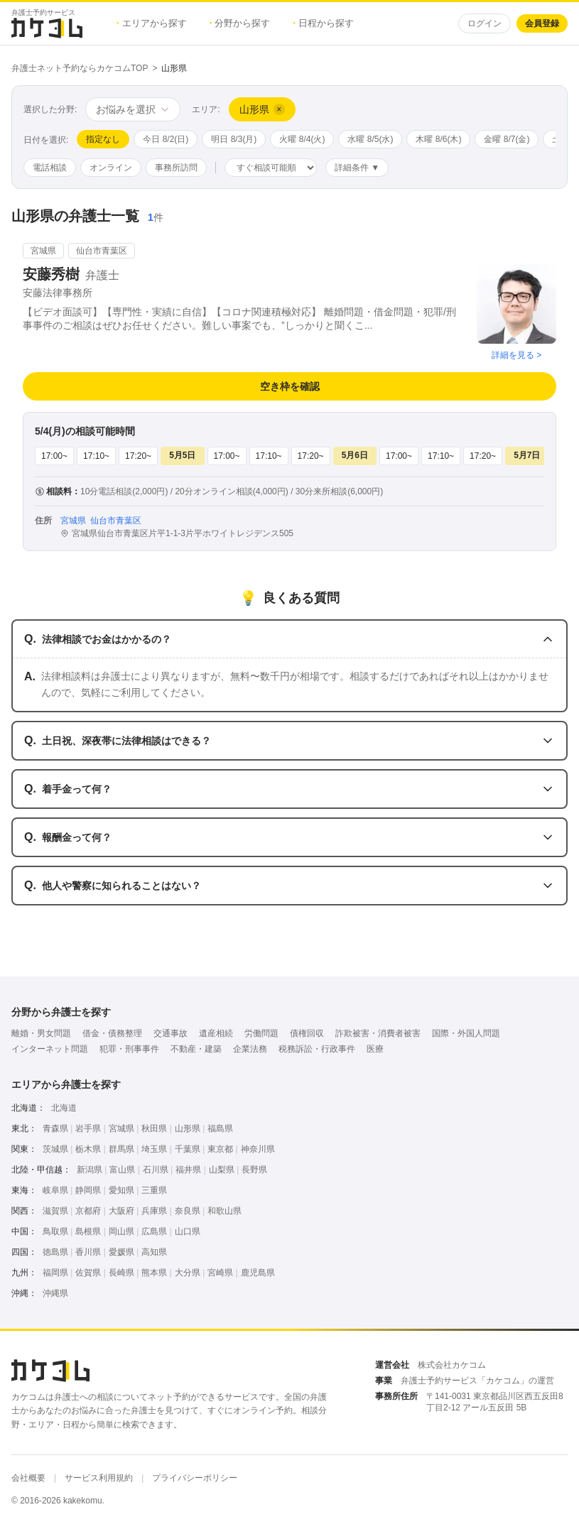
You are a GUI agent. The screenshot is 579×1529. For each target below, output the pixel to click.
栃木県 (88, 1149)
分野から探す (240, 23)
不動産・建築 (196, 1049)
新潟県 (89, 1170)
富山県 (122, 1170)
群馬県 (121, 1149)
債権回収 (307, 1033)
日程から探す (323, 23)
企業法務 (250, 1049)
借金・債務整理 (112, 1033)
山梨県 (221, 1170)
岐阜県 (55, 1190)
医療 (375, 1049)
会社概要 (28, 1478)
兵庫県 (154, 1211)
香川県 (88, 1252)
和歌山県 (224, 1211)
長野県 (254, 1170)
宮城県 (121, 1128)
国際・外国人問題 (466, 1033)
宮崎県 (220, 1273)
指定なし (103, 139)
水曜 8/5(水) (370, 139)
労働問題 (261, 1033)
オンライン (111, 168)
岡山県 (121, 1231)
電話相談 (50, 168)
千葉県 (187, 1149)
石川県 (155, 1170)
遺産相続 (216, 1033)
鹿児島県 (258, 1273)
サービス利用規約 (99, 1478)
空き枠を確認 (290, 386)
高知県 (154, 1252)
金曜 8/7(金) (506, 139)
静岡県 (88, 1190)
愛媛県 (121, 1252)
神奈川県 (258, 1149)
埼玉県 (154, 1149)
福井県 (188, 1170)
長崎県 (121, 1273)
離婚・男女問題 (41, 1033)
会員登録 (542, 23)
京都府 (88, 1211)
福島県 (220, 1128)
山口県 (187, 1231)
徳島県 (55, 1252)
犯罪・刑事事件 (129, 1049)
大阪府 (121, 1211)
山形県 (187, 1128)
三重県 (154, 1190)
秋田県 (154, 1128)
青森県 (55, 1128)
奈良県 (187, 1211)
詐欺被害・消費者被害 (378, 1033)
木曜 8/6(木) (438, 139)
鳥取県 (55, 1231)
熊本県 (154, 1273)
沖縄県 (55, 1293)
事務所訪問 (176, 168)
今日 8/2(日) (165, 139)
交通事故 (170, 1033)
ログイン (484, 23)
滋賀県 (55, 1211)
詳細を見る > (516, 355)
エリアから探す (152, 23)
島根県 (88, 1231)
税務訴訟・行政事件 (316, 1049)
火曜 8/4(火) (302, 139)
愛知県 (121, 1190)
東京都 (220, 1149)
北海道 (64, 1108)
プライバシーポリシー (194, 1478)
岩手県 (88, 1128)
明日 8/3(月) (233, 139)
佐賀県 (88, 1273)
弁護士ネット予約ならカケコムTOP (79, 68)
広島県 (154, 1231)
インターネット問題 (49, 1049)
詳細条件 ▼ (357, 168)
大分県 (187, 1273)
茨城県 (55, 1149)
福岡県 (55, 1273)
